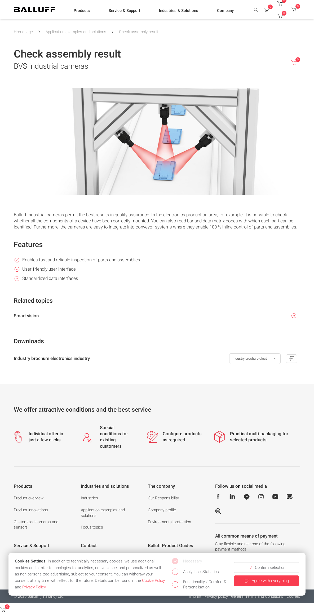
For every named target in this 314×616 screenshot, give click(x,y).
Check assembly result (138, 31)
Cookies (293, 596)
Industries (89, 498)
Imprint (195, 596)
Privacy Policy (34, 587)
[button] (82, 10)
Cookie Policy (153, 580)
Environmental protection (169, 522)
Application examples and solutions (76, 31)
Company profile (162, 510)
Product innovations (31, 510)
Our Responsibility (163, 498)
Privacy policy (216, 596)
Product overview (28, 498)
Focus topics (92, 527)
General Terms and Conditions (257, 596)
